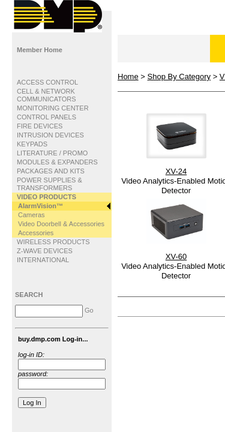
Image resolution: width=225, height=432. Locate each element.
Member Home (39, 49)
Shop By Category (179, 76)
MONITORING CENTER (53, 108)
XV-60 (176, 256)
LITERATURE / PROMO (52, 153)
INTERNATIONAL (43, 259)
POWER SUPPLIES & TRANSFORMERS (49, 183)
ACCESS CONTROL (47, 82)
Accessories (35, 232)
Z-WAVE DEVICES (45, 250)
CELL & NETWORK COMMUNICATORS (46, 95)
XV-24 (176, 171)
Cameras (31, 214)
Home (128, 76)
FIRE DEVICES (39, 126)
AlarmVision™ (40, 205)
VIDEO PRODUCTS (46, 196)
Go (89, 310)
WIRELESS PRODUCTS (53, 241)
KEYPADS (32, 144)
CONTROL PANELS (46, 117)
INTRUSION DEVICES (50, 135)
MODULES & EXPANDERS (57, 162)
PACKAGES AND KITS (51, 171)
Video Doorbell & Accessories (61, 223)
